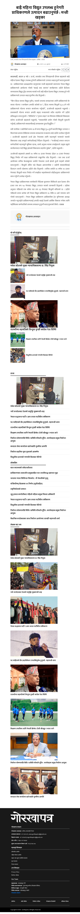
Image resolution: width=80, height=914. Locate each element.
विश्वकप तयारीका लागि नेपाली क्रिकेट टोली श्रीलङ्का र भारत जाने (46, 341)
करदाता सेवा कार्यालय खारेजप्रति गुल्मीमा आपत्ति (28, 448)
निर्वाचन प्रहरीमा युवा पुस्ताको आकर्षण (24, 453)
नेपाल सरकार (14, 866)
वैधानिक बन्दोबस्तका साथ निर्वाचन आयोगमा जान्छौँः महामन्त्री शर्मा (35, 520)
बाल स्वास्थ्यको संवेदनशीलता (21, 469)
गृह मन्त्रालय (14, 863)
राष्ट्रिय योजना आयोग (16, 857)
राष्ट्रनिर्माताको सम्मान (18, 491)
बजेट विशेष (24, 903)
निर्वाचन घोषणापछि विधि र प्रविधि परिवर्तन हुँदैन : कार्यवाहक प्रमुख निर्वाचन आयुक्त (38, 441)
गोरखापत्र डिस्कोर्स (50, 903)
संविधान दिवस (65, 903)
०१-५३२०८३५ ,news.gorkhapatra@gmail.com (33, 836)
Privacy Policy (15, 874)
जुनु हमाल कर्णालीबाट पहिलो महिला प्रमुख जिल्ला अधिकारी (32, 496)
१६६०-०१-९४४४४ (22, 842)
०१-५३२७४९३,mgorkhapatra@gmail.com (31, 839)
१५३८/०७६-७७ (32, 845)
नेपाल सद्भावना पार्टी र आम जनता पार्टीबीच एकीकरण (30, 418)
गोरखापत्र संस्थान (15, 895)
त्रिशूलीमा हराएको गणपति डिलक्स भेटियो (39, 356)
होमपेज (13, 903)
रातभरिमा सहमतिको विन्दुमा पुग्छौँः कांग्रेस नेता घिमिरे (33, 331)
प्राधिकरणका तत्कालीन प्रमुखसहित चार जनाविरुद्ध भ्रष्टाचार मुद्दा (34, 475)
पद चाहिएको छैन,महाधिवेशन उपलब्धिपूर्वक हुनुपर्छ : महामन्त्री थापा (47, 293)
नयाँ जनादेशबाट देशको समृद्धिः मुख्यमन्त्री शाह (40, 277)
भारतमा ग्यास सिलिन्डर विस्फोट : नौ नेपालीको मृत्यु (29, 480)
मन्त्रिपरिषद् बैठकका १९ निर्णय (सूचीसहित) (26, 485)
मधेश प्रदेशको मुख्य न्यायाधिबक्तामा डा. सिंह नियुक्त (32, 267)
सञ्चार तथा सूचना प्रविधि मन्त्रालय (19, 860)
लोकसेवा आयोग (15, 853)
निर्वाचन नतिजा (15, 877)
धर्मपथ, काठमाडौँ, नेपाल (28, 833)
